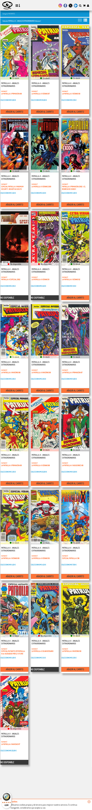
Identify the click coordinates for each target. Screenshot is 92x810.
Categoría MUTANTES (9, 14)
